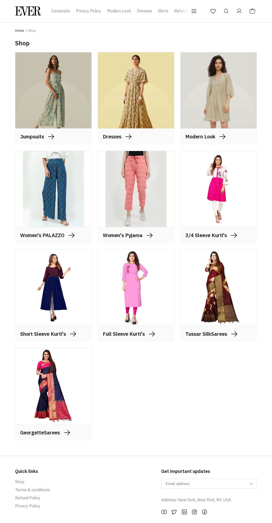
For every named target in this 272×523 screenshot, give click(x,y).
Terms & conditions (32, 489)
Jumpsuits (60, 10)
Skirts (163, 10)
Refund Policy (27, 497)
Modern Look (119, 10)
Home (19, 30)
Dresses (144, 10)
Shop (19, 481)
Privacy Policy (88, 10)
